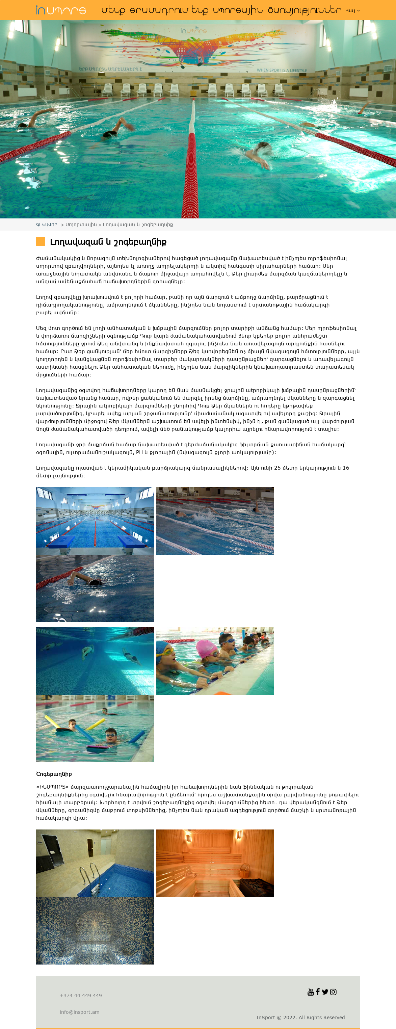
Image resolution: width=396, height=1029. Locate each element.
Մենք (114, 10)
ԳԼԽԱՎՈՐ (46, 224)
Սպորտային (238, 10)
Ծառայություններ (305, 10)
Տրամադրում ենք (169, 10)
